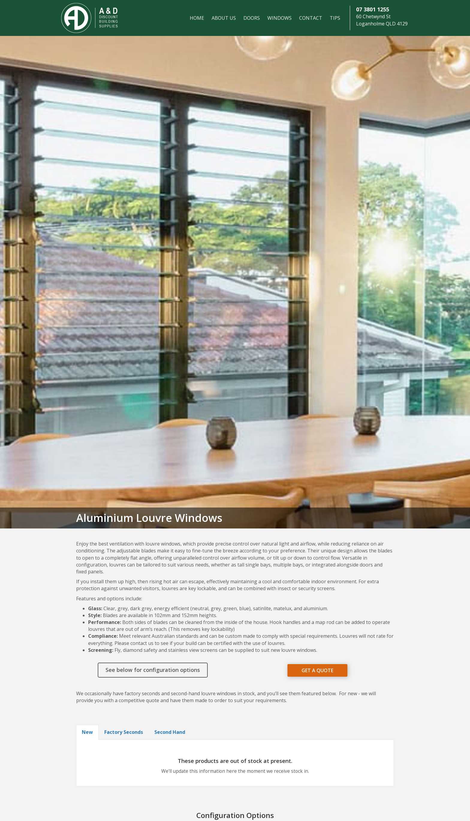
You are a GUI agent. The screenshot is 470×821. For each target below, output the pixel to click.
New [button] (87, 732)
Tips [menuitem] (335, 18)
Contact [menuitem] (310, 18)
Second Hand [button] (169, 732)
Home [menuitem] (197, 18)
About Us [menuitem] (224, 18)
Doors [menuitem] (251, 18)
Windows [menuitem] (279, 18)
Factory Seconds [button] (123, 732)
